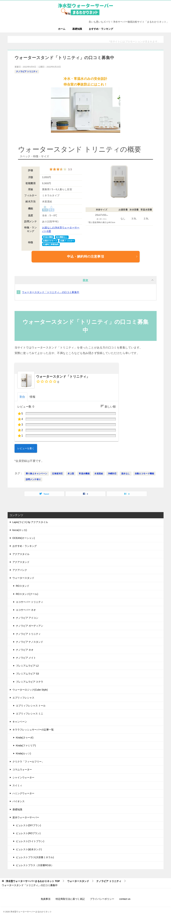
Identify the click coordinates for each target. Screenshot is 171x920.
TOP (33, 881)
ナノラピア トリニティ (26, 71)
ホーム (61, 28)
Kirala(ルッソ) (23, 753)
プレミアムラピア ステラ (29, 681)
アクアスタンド (20, 562)
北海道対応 (57, 473)
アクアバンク (19, 570)
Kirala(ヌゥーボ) (24, 737)
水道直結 (98, 473)
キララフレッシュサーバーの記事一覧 (33, 729)
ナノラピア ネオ (25, 649)
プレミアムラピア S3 (27, 673)
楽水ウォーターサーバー (25, 817)
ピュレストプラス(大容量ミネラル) (35, 857)
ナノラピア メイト (26, 657)
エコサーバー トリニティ (29, 602)
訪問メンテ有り (33, 479)
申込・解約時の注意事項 (102, 256)
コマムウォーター (22, 769)
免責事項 (45, 899)
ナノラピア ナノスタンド (29, 641)
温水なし (125, 473)
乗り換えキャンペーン (36, 473)
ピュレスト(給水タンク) (29, 849)
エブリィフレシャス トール (31, 705)
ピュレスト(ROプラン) (28, 833)
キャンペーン (19, 721)
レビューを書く (25, 448)
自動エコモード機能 (144, 473)
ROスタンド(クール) (27, 594)
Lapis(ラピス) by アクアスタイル (30, 522)
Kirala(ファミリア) (26, 745)
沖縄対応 (112, 473)
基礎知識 (77, 28)
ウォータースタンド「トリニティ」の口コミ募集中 (50, 292)
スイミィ (17, 785)
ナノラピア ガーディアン (29, 625)
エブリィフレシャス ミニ (29, 713)
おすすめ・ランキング (101, 28)
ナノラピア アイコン (27, 617)
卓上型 (71, 473)
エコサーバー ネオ (26, 609)
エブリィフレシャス (23, 697)
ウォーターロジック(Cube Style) (30, 689)
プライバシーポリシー (102, 899)
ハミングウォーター (23, 793)
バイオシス (18, 801)
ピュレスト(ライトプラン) (30, 841)
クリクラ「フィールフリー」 (28, 761)
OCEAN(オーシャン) (23, 538)
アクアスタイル (20, 554)
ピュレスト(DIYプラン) (28, 825)
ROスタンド (22, 585)
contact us (124, 899)
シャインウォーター (23, 777)
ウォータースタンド (23, 578)
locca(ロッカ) (19, 530)
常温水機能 (84, 473)
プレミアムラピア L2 (27, 665)
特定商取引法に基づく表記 (70, 899)
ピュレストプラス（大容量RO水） (35, 865)
